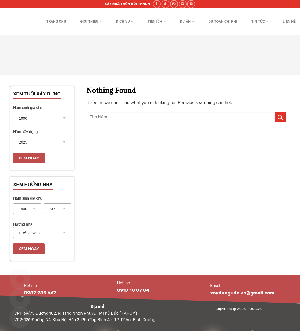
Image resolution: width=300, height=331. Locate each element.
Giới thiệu (91, 21)
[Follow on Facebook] (157, 4)
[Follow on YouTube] (191, 4)
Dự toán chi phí (222, 21)
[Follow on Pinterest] (183, 4)
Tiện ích (157, 21)
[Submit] (280, 117)
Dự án (187, 21)
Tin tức (260, 21)
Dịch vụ (125, 21)
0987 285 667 (40, 293)
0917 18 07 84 (133, 290)
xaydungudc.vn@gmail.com (242, 293)
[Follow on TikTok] (165, 4)
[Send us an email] (174, 4)
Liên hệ (289, 21)
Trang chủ (56, 21)
